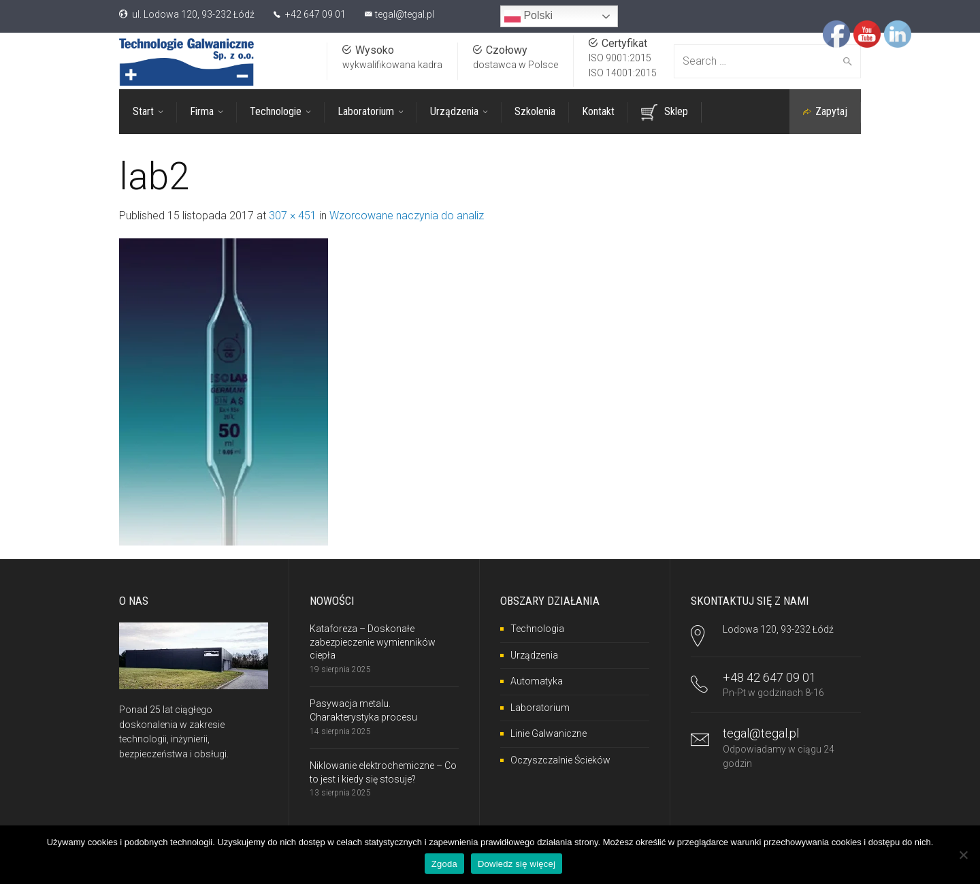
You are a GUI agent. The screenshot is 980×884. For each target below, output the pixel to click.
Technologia (537, 628)
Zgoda (444, 864)
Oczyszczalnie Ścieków (560, 760)
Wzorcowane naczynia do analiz (406, 215)
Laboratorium (540, 707)
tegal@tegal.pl (404, 14)
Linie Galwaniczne (548, 733)
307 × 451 (292, 215)
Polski (528, 16)
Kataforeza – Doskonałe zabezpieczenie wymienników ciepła (373, 642)
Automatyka (536, 681)
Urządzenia (534, 655)
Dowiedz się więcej (516, 864)
